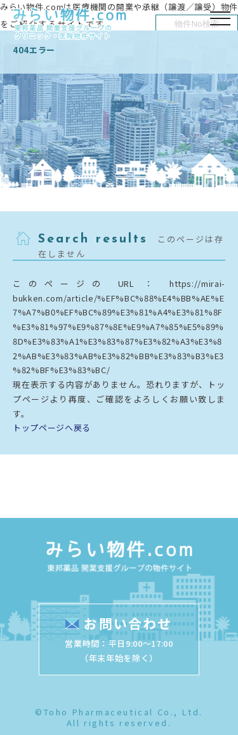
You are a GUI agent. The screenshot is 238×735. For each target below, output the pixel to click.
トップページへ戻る (52, 427)
